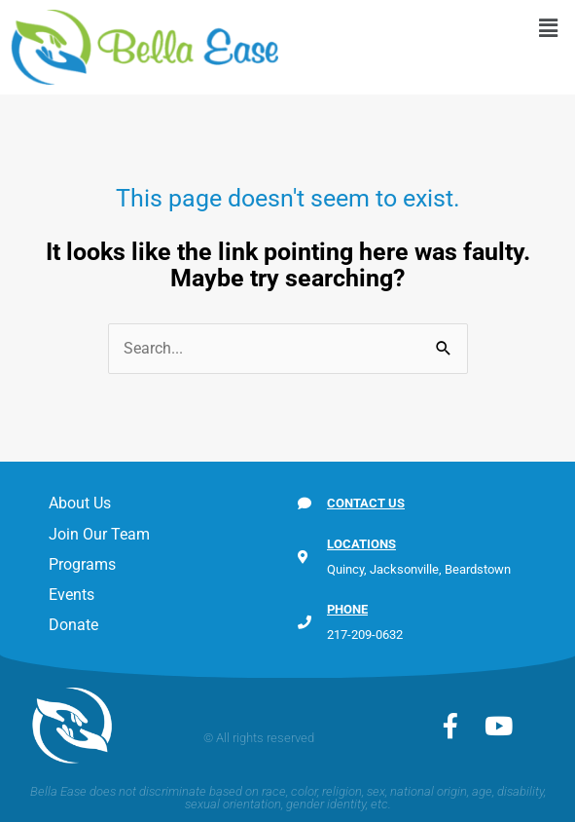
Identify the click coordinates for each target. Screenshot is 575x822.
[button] (548, 28)
